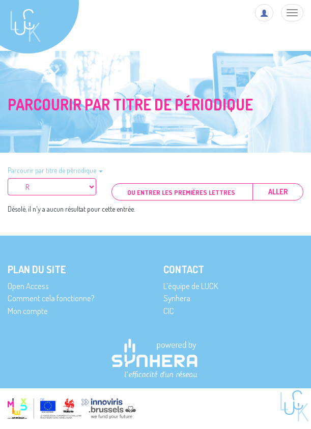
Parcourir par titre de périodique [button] (55, 170)
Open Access (28, 285)
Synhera (176, 298)
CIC (168, 310)
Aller (278, 191)
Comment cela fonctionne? (51, 298)
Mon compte (28, 310)
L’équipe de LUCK (190, 285)
